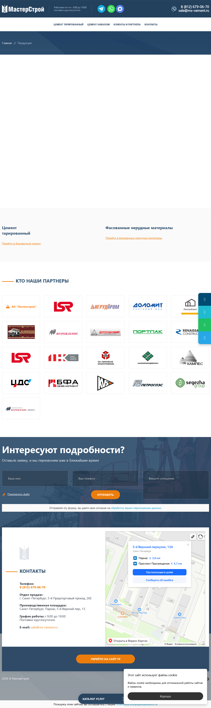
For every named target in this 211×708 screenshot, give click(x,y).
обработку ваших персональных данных (136, 508)
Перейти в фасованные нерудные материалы (134, 238)
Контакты (151, 24)
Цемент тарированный (68, 24)
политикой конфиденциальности (136, 704)
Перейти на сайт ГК (105, 659)
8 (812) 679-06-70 (195, 6)
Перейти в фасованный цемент (21, 243)
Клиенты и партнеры (127, 24)
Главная (7, 43)
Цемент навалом (98, 24)
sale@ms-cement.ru (193, 10)
